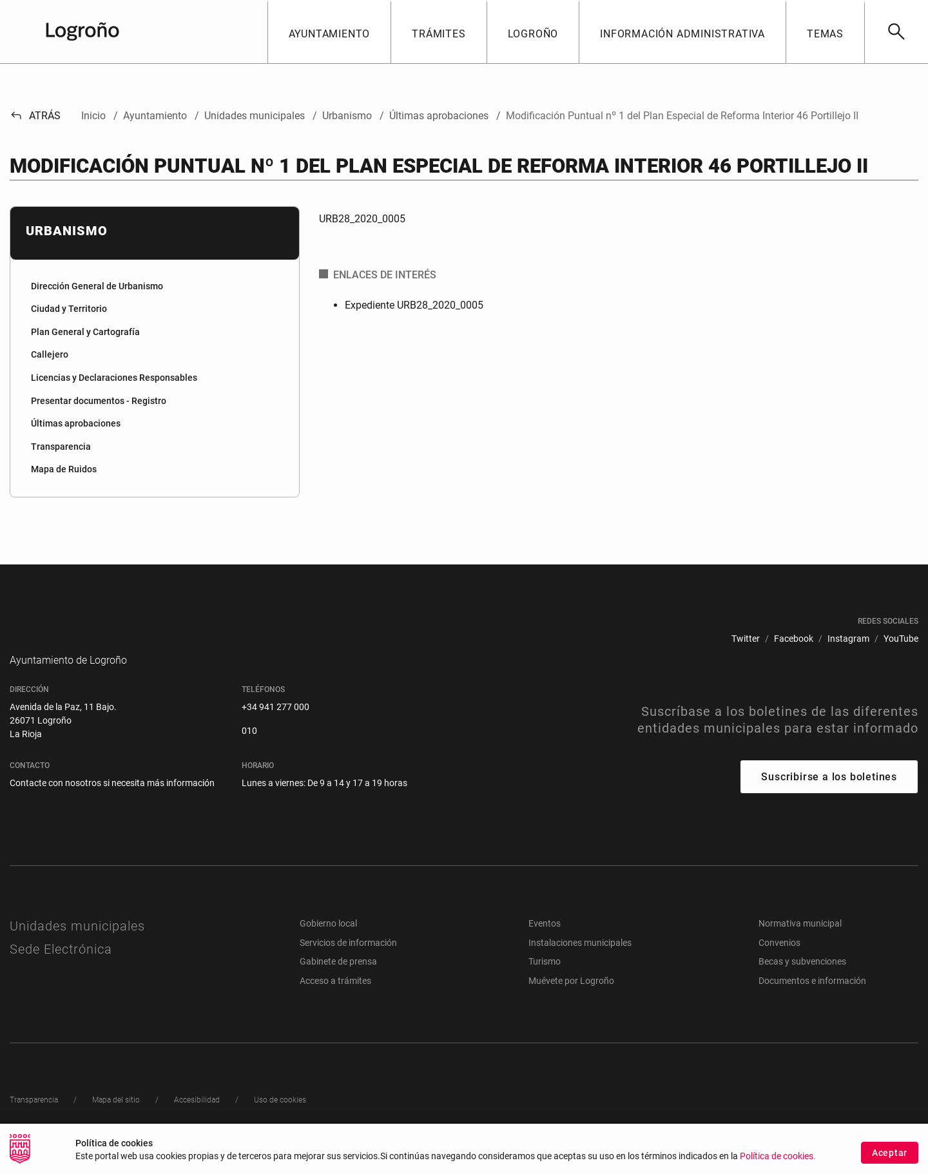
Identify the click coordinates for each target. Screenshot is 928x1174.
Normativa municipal (800, 943)
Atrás (35, 116)
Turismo (544, 981)
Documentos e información (812, 1000)
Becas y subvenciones (802, 981)
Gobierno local (328, 943)
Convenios (779, 962)
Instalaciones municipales (580, 962)
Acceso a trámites (335, 1000)
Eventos (544, 943)
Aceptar (889, 1153)
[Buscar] (896, 31)
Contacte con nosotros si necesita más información (112, 802)
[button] (329, 31)
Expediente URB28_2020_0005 (414, 305)
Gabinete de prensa (338, 981)
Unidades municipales (77, 945)
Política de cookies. (778, 1156)
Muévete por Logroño (571, 1000)
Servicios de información (348, 962)
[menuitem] (155, 286)
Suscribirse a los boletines (829, 796)
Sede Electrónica (61, 968)
